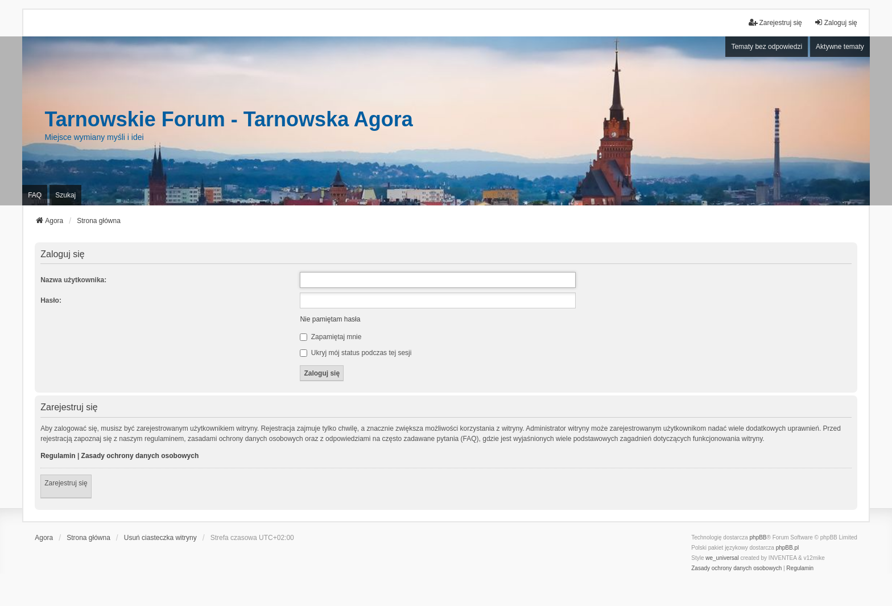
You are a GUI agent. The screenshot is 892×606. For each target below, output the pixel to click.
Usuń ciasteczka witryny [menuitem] (160, 538)
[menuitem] (736, 568)
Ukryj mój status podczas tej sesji (355, 353)
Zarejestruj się (65, 483)
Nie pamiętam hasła (330, 319)
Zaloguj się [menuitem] (835, 22)
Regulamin (57, 456)
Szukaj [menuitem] (65, 195)
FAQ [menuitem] (35, 195)
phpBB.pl (787, 548)
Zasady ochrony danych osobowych (140, 456)
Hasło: (50, 300)
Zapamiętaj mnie (330, 337)
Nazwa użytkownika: (73, 280)
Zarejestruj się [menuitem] (775, 22)
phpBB (758, 537)
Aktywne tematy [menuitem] (840, 47)
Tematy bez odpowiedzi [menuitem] (766, 47)
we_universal (721, 558)
